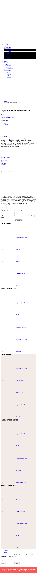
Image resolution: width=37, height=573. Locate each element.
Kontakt (6, 550)
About (5, 552)
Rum (8, 54)
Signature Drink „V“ (7, 117)
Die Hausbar (10, 50)
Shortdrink (6, 124)
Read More (3, 163)
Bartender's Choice (6, 157)
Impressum (3, 554)
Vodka (8, 57)
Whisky (9, 58)
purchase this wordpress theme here (25, 570)
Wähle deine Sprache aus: (7, 216)
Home (5, 43)
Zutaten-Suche (7, 47)
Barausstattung (7, 48)
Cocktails (6, 44)
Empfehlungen (7, 51)
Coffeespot (13, 556)
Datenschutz (10, 554)
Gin (8, 53)
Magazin (6, 46)
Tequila (9, 55)
